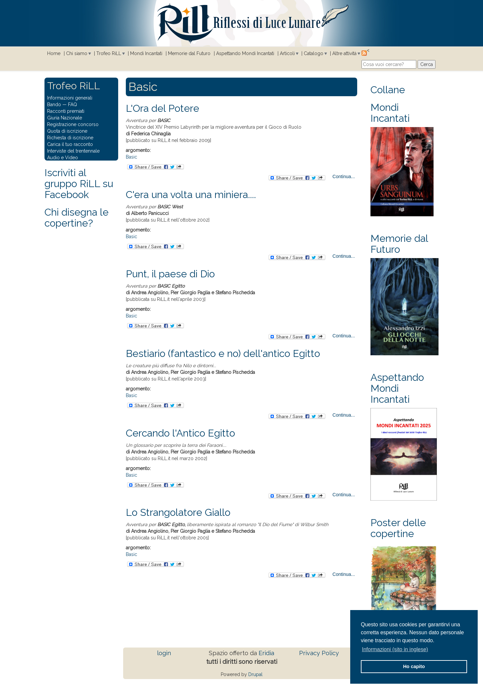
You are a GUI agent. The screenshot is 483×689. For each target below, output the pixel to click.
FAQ (72, 104)
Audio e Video (62, 157)
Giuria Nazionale (64, 117)
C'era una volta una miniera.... (191, 194)
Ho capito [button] (414, 666)
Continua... (344, 176)
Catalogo (313, 53)
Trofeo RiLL (108, 53)
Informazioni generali (69, 98)
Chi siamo (76, 53)
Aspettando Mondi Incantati (245, 53)
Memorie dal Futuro (189, 53)
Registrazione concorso (73, 124)
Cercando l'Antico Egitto (180, 433)
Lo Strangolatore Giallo (178, 512)
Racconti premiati (65, 111)
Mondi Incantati (146, 53)
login (164, 653)
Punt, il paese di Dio (170, 274)
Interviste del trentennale (73, 151)
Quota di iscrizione (67, 131)
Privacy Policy (319, 653)
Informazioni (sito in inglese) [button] (395, 649)
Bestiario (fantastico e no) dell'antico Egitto (223, 353)
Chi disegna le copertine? (76, 217)
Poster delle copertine (398, 528)
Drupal (255, 674)
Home (53, 53)
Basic (131, 157)
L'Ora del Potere (162, 108)
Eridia (266, 653)
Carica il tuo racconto (70, 144)
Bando (54, 104)
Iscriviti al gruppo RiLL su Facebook (78, 183)
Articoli (287, 53)
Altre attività (344, 53)
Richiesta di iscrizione (70, 137)
